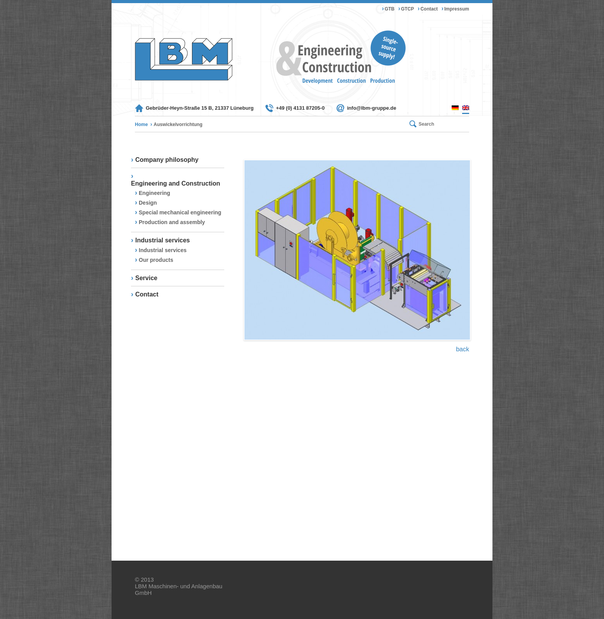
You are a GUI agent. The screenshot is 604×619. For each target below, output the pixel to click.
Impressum (456, 9)
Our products (156, 260)
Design (148, 203)
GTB (390, 9)
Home (141, 124)
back (462, 349)
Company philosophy (167, 159)
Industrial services (162, 240)
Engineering (154, 193)
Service (146, 278)
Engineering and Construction (175, 183)
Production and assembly (172, 222)
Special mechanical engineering (180, 212)
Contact (429, 9)
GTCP (407, 9)
